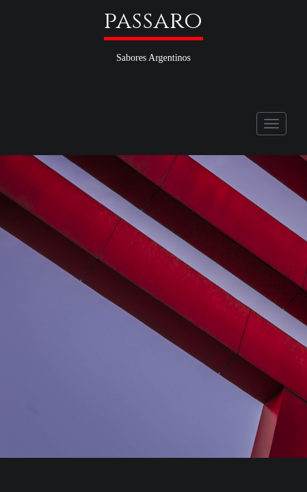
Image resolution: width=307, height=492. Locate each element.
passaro (153, 21)
